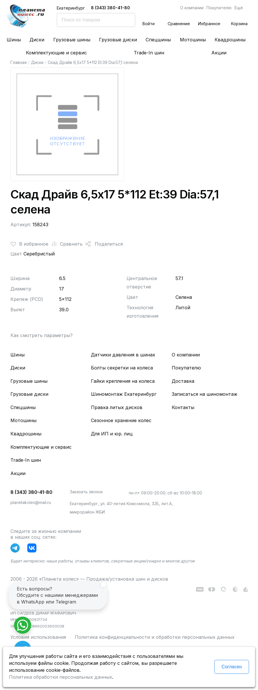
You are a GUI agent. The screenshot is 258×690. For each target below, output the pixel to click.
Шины (14, 40)
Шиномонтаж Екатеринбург (123, 394)
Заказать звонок (86, 491)
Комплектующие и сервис (56, 53)
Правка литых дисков (116, 407)
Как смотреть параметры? (41, 335)
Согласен (232, 666)
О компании (192, 7)
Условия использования (38, 637)
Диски (37, 40)
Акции (218, 53)
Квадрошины (230, 40)
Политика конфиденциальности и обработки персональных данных (155, 637)
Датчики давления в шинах (123, 355)
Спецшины (158, 40)
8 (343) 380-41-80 (110, 7)
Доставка (183, 381)
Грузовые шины (71, 40)
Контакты (183, 407)
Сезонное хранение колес (121, 420)
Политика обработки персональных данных (60, 677)
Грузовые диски (118, 40)
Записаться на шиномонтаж (204, 394)
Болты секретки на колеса (122, 368)
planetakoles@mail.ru (30, 502)
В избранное (29, 244)
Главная (18, 62)
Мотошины (193, 40)
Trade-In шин (149, 53)
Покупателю (219, 7)
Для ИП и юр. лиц (112, 434)
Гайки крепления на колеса (123, 381)
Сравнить (65, 244)
